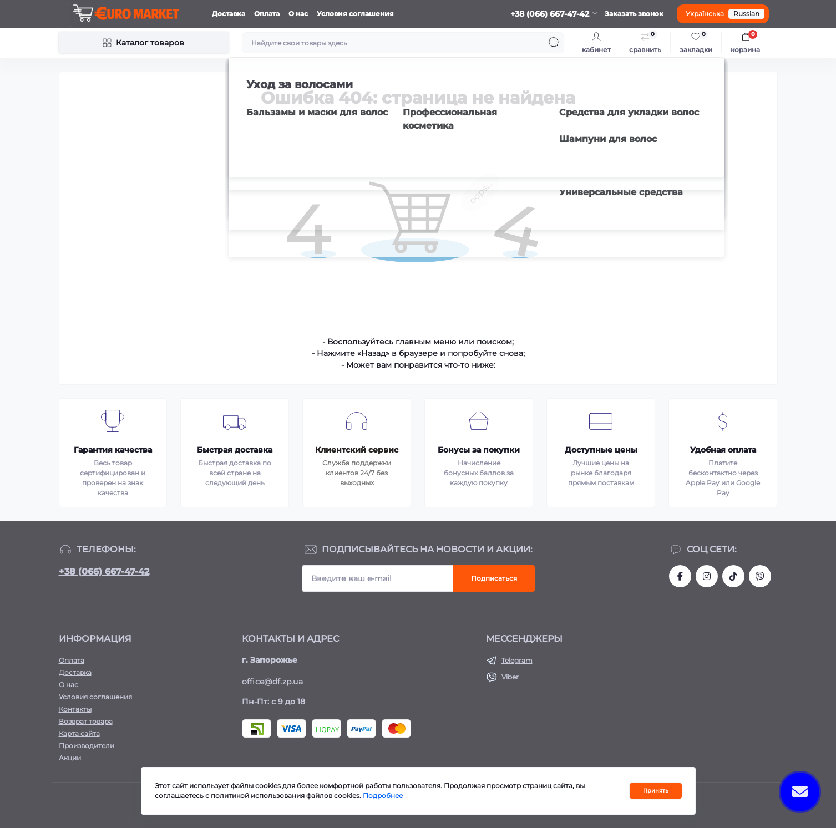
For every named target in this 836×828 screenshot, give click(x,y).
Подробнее (383, 795)
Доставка (228, 13)
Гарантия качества (113, 450)
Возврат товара (86, 721)
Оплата (267, 13)
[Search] (554, 42)
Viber (510, 677)
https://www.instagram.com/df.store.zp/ (707, 576)
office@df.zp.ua (272, 682)
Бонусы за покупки (479, 450)
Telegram (517, 660)
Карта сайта (79, 733)
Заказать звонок (634, 13)
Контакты (75, 709)
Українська (705, 13)
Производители (86, 745)
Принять (655, 790)
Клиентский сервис (356, 450)
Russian (746, 13)
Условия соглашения (355, 13)
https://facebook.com (680, 576)
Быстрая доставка (234, 450)
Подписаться (494, 578)
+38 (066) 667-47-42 (104, 571)
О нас (298, 13)
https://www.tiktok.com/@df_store (733, 576)
